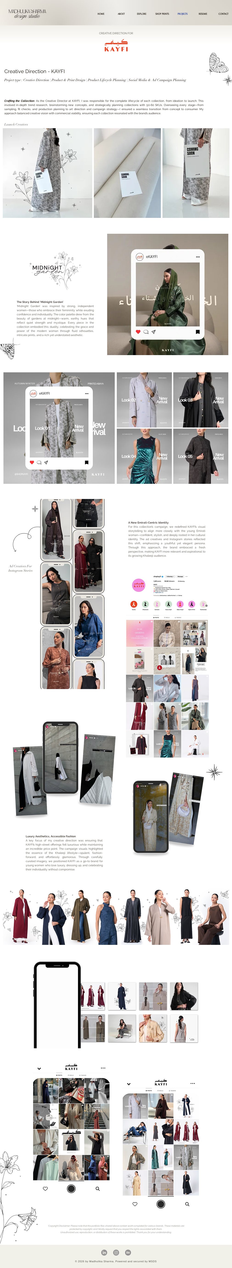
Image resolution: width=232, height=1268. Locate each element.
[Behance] (128, 1253)
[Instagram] (116, 1253)
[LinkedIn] (104, 1253)
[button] (162, 14)
